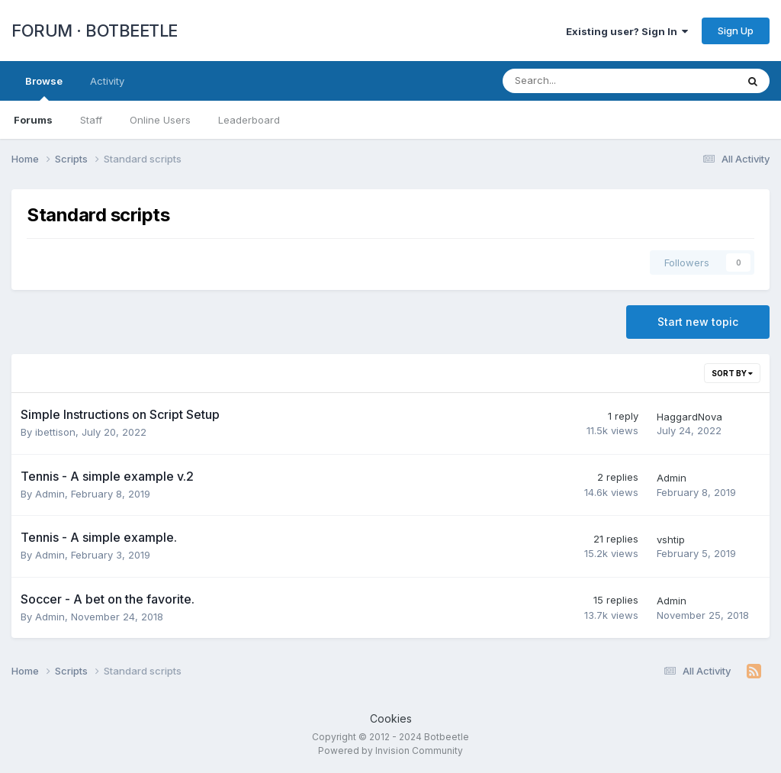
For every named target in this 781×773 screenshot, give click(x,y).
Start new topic (697, 321)
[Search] (579, 81)
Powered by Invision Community (390, 750)
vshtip (671, 539)
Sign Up (736, 30)
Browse (44, 88)
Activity (107, 81)
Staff (91, 120)
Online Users (160, 120)
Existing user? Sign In (627, 31)
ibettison (55, 432)
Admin (50, 494)
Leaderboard (249, 120)
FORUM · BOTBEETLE (94, 30)
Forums (33, 120)
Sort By (732, 373)
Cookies (391, 718)
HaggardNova (689, 417)
